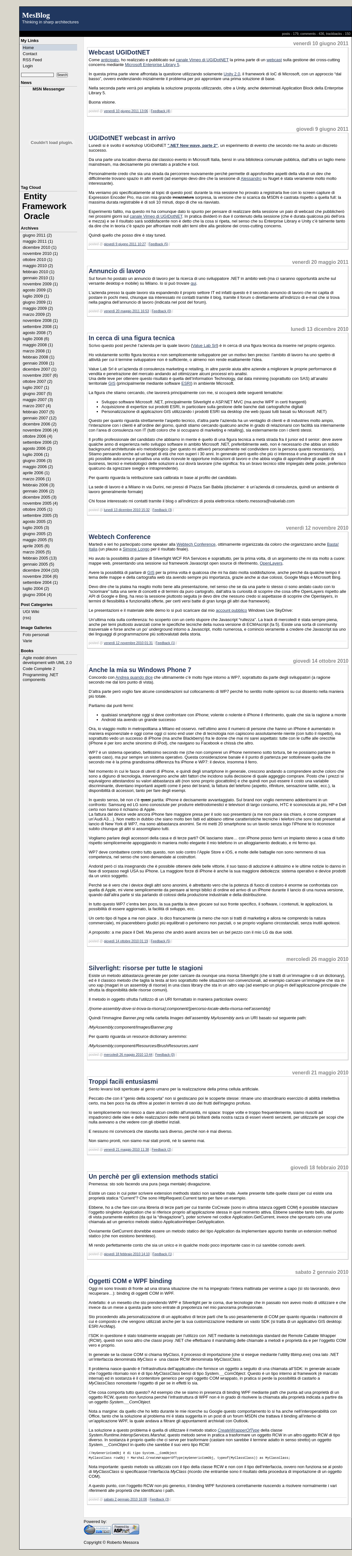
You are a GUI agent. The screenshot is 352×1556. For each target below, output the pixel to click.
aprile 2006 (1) (36, 472)
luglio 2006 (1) (36, 454)
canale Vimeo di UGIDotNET (202, 59)
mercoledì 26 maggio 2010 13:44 (128, 1054)
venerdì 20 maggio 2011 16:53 (126, 311)
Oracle (37, 216)
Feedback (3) (162, 510)
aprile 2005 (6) (36, 545)
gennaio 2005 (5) (38, 564)
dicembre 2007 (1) (40, 369)
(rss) (27, 617)
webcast (274, 59)
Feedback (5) (158, 244)
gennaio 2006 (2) (38, 491)
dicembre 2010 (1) (40, 247)
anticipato (110, 59)
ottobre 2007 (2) (37, 381)
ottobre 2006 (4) (37, 436)
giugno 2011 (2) (37, 235)
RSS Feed (32, 59)
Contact (30, 53)
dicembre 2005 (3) (40, 497)
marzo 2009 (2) (37, 314)
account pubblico (231, 610)
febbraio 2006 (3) (38, 485)
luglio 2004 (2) (36, 588)
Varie (27, 640)
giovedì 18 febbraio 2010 (319, 1167)
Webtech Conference (120, 536)
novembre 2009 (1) (40, 284)
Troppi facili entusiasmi (123, 1081)
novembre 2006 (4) (40, 430)
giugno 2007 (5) (37, 393)
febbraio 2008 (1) (38, 357)
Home (28, 47)
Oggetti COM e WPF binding (130, 1280)
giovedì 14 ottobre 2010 (320, 661)
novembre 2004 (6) (40, 576)
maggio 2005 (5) (38, 539)
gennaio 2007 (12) (40, 418)
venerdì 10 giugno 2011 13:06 (126, 111)
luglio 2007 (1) (36, 387)
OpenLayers (271, 563)
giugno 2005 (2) (37, 533)
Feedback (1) (165, 643)
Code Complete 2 (39, 668)
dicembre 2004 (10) (41, 570)
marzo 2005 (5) (37, 552)
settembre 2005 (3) (40, 515)
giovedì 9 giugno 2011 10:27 (125, 244)
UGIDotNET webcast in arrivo (132, 137)
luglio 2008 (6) (36, 338)
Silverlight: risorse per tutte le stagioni (146, 967)
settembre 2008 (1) (40, 326)
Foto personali (36, 634)
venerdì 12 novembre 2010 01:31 (128, 643)
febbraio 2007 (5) (38, 411)
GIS (111, 383)
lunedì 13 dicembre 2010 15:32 (127, 510)
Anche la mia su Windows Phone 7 (140, 669)
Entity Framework (44, 201)
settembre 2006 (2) (40, 442)
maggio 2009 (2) (38, 308)
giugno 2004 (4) (37, 594)
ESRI (186, 383)
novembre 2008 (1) (40, 320)
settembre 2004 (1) (40, 582)
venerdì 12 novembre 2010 (317, 528)
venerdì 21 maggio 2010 (320, 1072)
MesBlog (36, 15)
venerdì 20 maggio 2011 (320, 262)
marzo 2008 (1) (37, 351)
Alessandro (251, 178)
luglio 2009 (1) (36, 296)
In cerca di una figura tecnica (132, 337)
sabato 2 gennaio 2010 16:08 (125, 1499)
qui (193, 283)
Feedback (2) (161, 1149)
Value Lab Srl (204, 345)
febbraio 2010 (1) (38, 271)
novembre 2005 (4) (40, 503)
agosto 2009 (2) (37, 290)
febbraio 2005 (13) (40, 558)
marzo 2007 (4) (37, 405)
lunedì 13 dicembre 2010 (319, 329)
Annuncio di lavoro (117, 270)
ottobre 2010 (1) (37, 259)
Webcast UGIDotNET (119, 52)
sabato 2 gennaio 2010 (321, 1272)
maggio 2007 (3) (38, 399)
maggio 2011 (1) (38, 241)
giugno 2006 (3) (37, 460)
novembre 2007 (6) (40, 375)
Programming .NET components (40, 677)
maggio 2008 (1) (38, 344)
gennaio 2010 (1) (38, 277)
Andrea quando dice (134, 677)
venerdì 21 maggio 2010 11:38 (126, 1149)
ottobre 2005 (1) (37, 509)
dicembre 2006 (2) (40, 424)
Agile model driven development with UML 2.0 (47, 660)
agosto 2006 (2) (37, 448)
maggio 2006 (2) (38, 466)
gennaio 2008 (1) (38, 363)
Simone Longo (136, 549)
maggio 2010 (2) (38, 265)
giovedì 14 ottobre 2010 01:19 (126, 941)
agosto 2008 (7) (37, 332)
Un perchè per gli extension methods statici (153, 1176)
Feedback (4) (160, 111)
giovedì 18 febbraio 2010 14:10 (127, 1254)
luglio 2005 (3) (36, 527)
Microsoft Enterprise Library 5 (152, 64)
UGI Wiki (31, 611)
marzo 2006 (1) (37, 478)
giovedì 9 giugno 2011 (322, 129)
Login (28, 65)
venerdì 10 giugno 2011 (320, 43)
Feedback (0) (161, 311)
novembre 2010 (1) (40, 253)
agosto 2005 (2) (37, 521)
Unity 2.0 (232, 73)
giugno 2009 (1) (37, 302)
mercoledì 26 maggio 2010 (317, 959)
